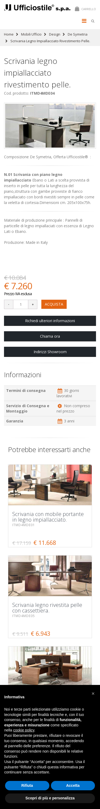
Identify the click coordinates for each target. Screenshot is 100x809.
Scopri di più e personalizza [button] (49, 798)
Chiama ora (50, 336)
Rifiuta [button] (27, 785)
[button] (93, 693)
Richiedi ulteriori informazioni (50, 320)
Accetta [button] (73, 785)
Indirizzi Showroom (50, 351)
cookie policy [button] (23, 730)
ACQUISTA (54, 304)
